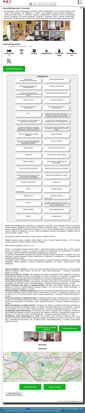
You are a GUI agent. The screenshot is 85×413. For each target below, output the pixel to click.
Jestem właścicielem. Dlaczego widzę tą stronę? (14, 394)
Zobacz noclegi (54, 387)
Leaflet (69, 380)
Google (28, 408)
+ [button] (6, 354)
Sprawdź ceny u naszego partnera (46, 328)
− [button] (6, 357)
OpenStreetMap (77, 380)
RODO (63, 410)
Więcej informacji (69, 328)
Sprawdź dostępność (14, 69)
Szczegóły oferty (30, 387)
